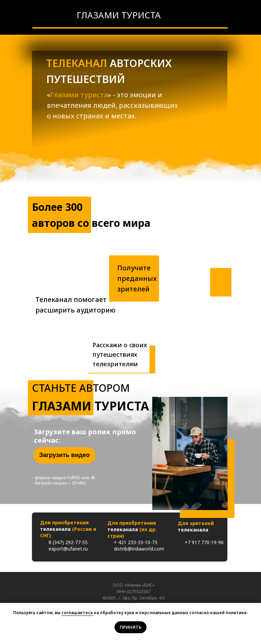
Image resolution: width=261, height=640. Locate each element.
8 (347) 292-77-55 (68, 542)
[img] (62, 14)
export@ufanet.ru (68, 548)
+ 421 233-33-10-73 (135, 542)
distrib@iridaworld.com (139, 548)
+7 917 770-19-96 (204, 542)
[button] (64, 455)
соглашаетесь (77, 613)
